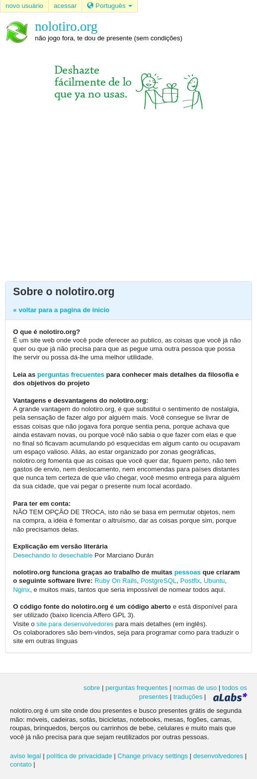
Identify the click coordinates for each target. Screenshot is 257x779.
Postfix (190, 580)
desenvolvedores (218, 756)
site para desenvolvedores (74, 624)
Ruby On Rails (115, 580)
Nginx (21, 589)
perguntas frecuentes (70, 374)
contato (21, 764)
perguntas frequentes (136, 687)
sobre (92, 687)
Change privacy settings (152, 756)
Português (109, 5)
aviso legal (25, 756)
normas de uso (195, 687)
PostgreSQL (158, 580)
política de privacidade (79, 756)
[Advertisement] (128, 193)
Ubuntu (214, 580)
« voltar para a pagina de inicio (61, 310)
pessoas (187, 572)
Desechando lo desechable (52, 555)
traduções (187, 696)
